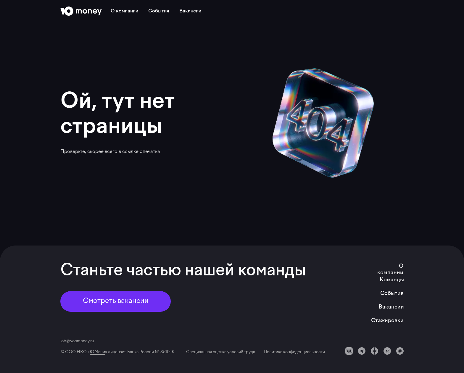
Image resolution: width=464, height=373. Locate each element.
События (158, 11)
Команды (392, 280)
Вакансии (190, 11)
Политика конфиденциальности (294, 352)
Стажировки (387, 321)
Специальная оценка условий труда (221, 352)
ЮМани (97, 352)
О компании (124, 11)
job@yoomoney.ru (77, 341)
